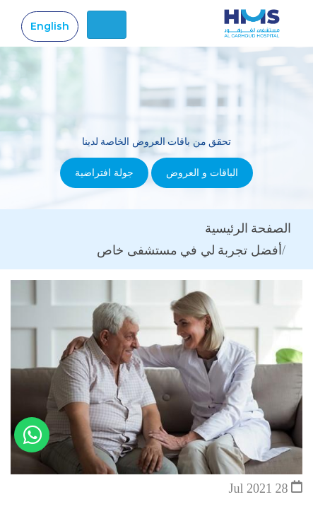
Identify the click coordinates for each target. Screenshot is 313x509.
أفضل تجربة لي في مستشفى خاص (189, 250)
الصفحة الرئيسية (248, 228)
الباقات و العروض (202, 172)
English (49, 26)
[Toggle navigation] (106, 25)
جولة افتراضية (104, 172)
